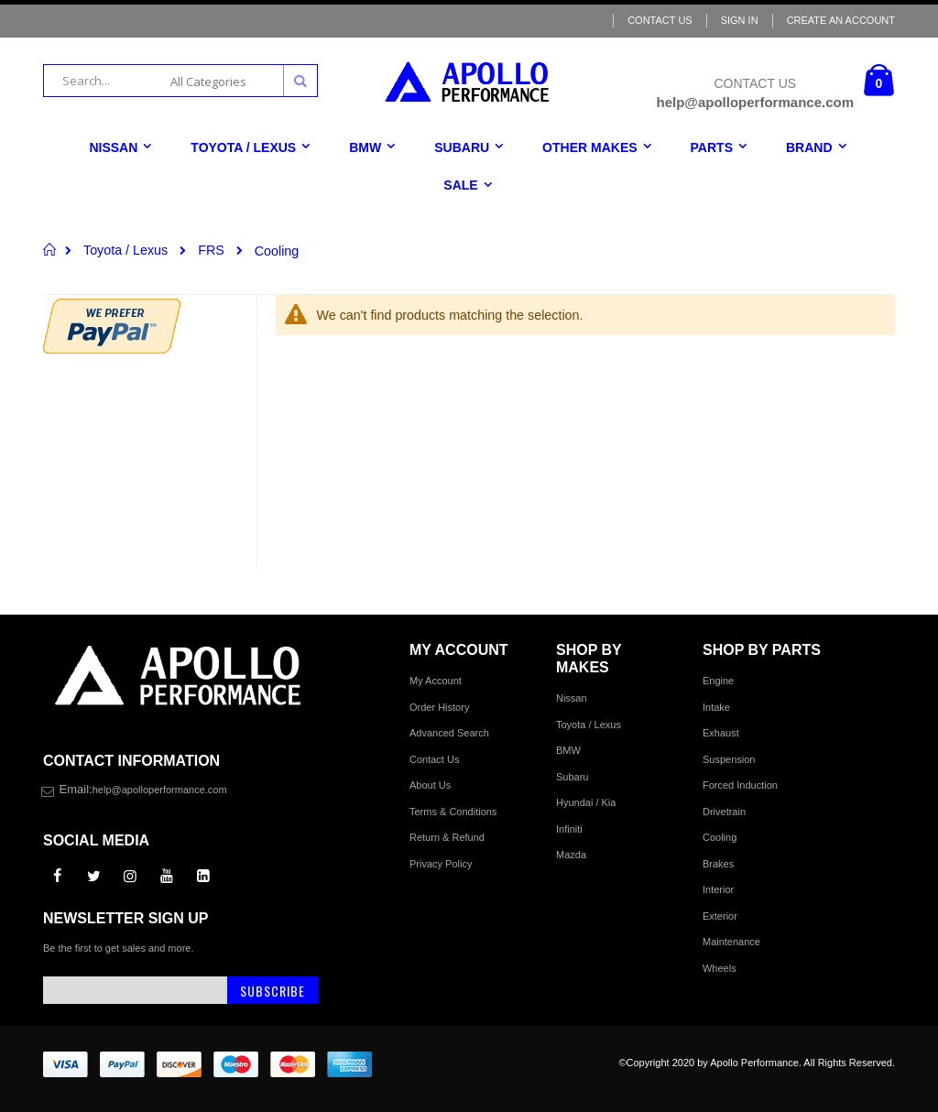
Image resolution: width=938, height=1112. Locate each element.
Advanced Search (449, 732)
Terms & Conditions (452, 811)
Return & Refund (447, 837)
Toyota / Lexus (125, 250)
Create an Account (841, 20)
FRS (211, 250)
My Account (435, 680)
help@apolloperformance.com (160, 789)
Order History (439, 707)
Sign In (739, 20)
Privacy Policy (440, 863)
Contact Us (660, 20)
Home (50, 249)
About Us (430, 784)
